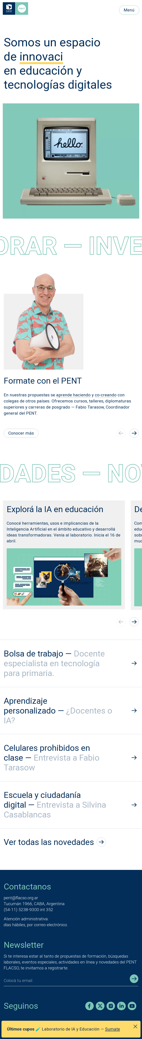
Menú (129, 10)
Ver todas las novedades (55, 842)
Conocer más (21, 433)
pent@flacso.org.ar (21, 897)
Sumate (112, 1029)
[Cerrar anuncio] (135, 1026)
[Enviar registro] (134, 978)
